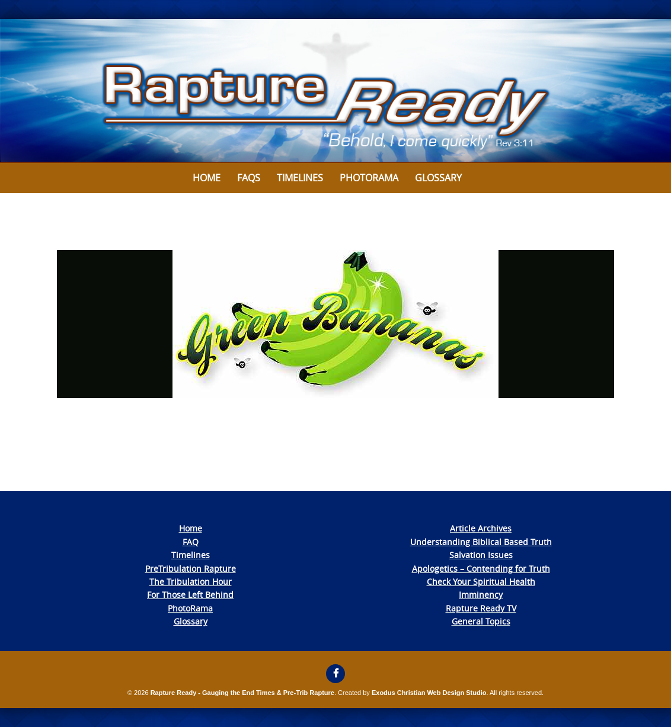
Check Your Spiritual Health (481, 581)
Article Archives (481, 528)
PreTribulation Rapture (190, 568)
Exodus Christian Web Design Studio (429, 692)
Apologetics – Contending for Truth (481, 568)
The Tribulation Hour (190, 581)
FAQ (191, 541)
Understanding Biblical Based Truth (481, 541)
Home (207, 177)
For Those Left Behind (190, 594)
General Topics (481, 621)
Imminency (481, 594)
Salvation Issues (481, 555)
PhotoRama (190, 608)
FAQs (248, 177)
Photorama (369, 177)
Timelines (300, 177)
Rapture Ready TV (481, 608)
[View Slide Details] (335, 91)
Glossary (438, 177)
